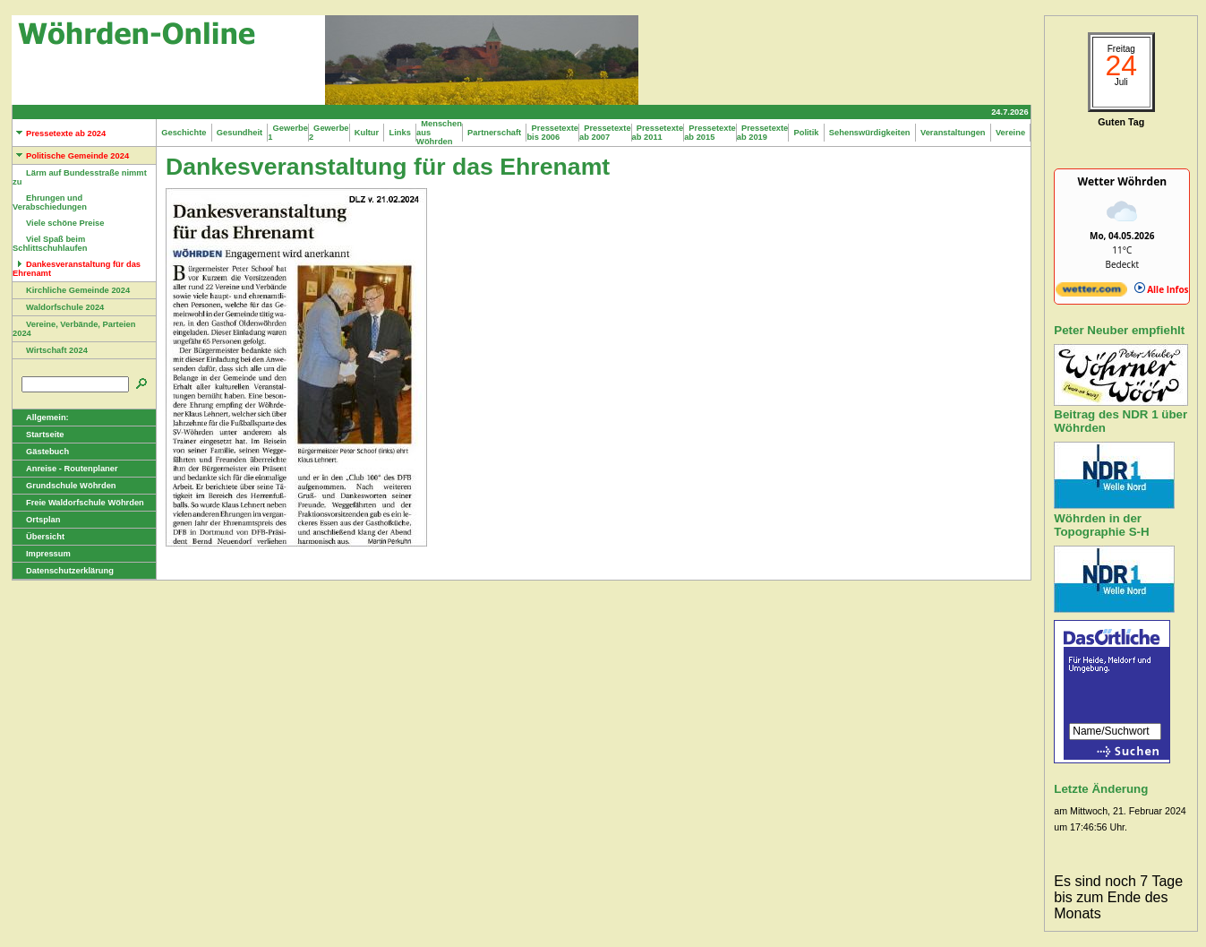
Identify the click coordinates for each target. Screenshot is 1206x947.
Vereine (1011, 132)
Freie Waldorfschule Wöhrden (78, 502)
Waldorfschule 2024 (58, 307)
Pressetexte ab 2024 (59, 133)
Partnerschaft (494, 132)
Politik (806, 132)
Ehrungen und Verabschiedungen (50, 202)
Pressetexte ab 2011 (658, 133)
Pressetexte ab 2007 (605, 133)
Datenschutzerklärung (63, 570)
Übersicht (38, 536)
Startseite (38, 434)
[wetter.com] (1091, 293)
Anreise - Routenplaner (65, 468)
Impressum (42, 553)
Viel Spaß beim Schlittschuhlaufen (50, 244)
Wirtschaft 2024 (50, 350)
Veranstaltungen (953, 132)
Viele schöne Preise (58, 223)
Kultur (367, 132)
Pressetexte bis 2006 (552, 133)
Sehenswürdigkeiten (870, 132)
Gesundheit (240, 132)
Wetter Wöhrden (1122, 181)
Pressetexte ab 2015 (710, 133)
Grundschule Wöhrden (64, 485)
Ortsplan (36, 519)
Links (399, 132)
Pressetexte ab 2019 (763, 133)
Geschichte (184, 132)
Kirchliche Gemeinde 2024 (71, 290)
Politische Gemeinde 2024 (71, 155)
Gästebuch (41, 451)
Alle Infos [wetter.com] (1161, 289)
